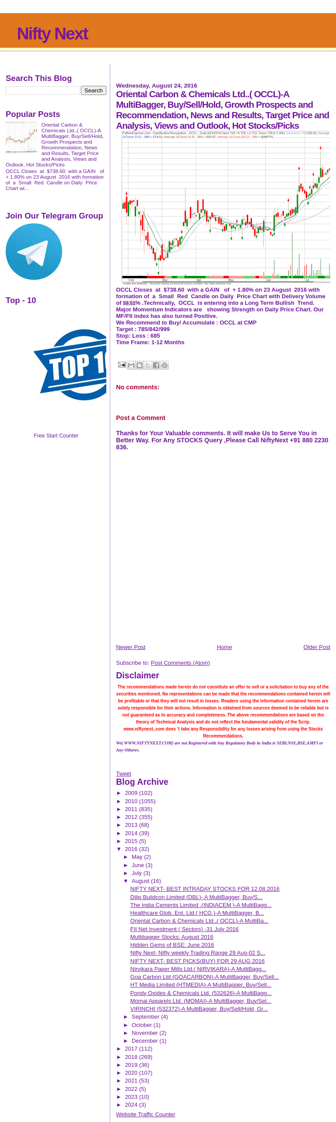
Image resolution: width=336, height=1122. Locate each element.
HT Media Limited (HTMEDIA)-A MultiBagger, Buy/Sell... (201, 984)
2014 (132, 833)
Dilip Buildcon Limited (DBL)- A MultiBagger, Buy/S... (196, 897)
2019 (132, 1065)
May (138, 857)
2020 (132, 1072)
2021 (132, 1080)
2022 (132, 1089)
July (138, 873)
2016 (132, 849)
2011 (132, 809)
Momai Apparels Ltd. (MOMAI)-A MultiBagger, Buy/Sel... (200, 1001)
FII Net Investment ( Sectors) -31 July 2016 (184, 929)
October (143, 1025)
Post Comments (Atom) (180, 663)
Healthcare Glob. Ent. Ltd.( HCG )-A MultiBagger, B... (197, 913)
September (146, 1016)
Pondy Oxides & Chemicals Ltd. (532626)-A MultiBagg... (201, 993)
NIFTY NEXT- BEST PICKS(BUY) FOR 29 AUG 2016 (197, 961)
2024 (132, 1104)
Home (224, 647)
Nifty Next (52, 33)
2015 (132, 841)
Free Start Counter (56, 436)
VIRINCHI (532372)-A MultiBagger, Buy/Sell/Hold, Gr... (199, 1009)
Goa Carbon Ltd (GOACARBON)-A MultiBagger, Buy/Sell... (204, 977)
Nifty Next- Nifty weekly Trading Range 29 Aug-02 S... (198, 952)
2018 (132, 1057)
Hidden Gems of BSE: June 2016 (172, 945)
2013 (132, 825)
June (139, 865)
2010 (132, 801)
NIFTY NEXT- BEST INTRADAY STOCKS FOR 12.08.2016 (205, 889)
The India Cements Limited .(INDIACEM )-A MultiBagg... (201, 905)
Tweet (123, 773)
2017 (132, 1048)
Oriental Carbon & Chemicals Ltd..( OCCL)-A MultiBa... (199, 920)
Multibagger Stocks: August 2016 (172, 937)
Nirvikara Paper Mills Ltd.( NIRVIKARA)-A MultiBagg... (198, 969)
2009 (132, 793)
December (146, 1040)
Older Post (317, 647)
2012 (132, 817)
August (141, 881)
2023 (132, 1097)
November (146, 1033)
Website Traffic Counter (145, 1114)
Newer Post (130, 647)
